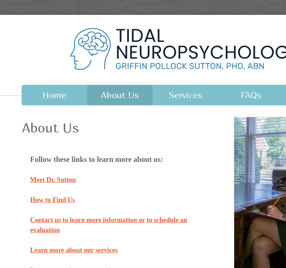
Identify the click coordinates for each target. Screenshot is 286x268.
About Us (120, 95)
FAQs (251, 95)
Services (186, 95)
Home (54, 95)
